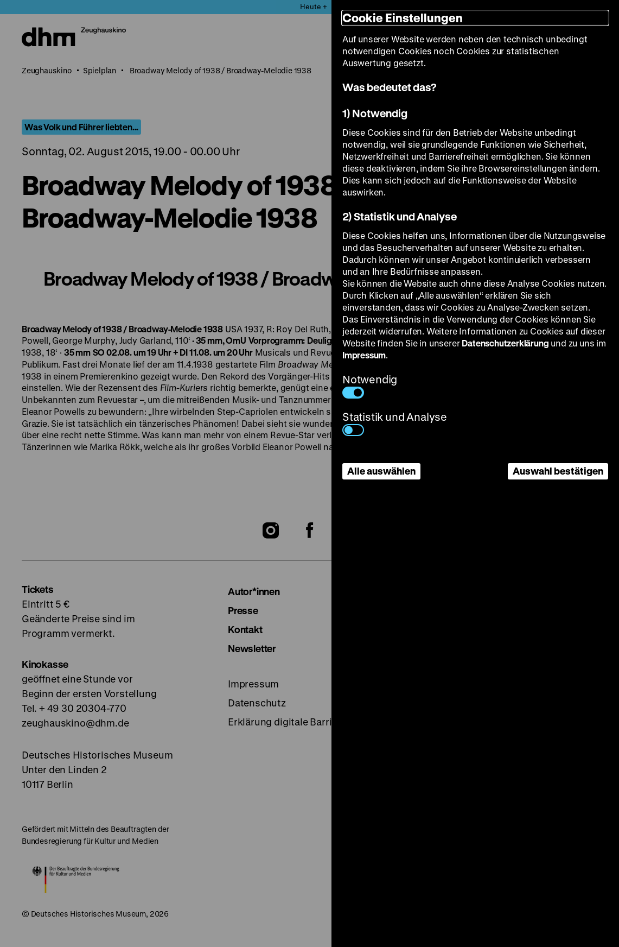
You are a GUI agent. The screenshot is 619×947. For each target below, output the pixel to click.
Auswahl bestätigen (558, 470)
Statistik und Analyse (394, 422)
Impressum (364, 355)
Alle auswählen (381, 470)
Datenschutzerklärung (505, 343)
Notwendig (369, 385)
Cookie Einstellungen (402, 17)
